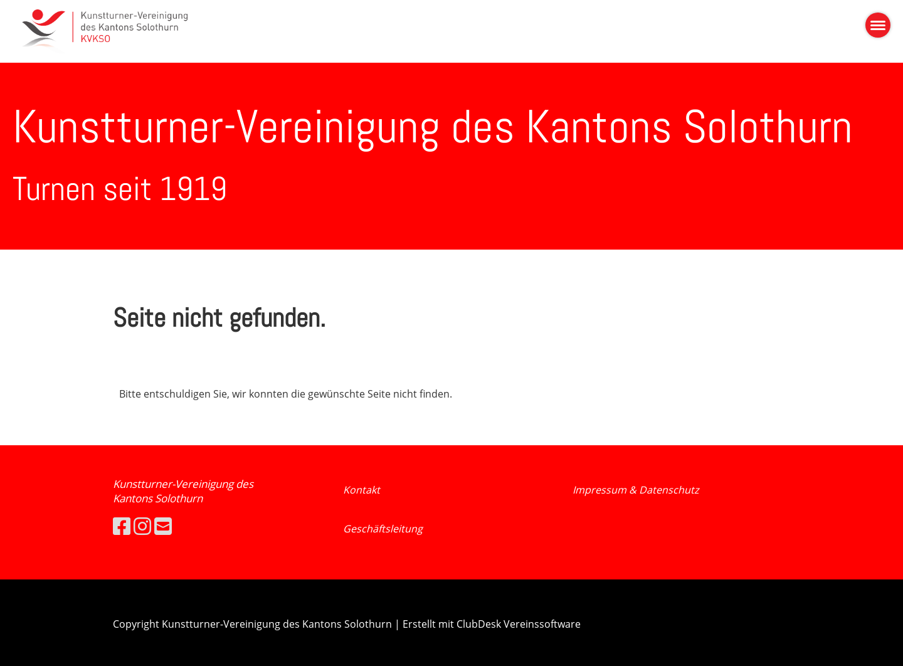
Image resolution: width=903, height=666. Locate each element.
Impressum (601, 490)
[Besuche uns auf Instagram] (142, 525)
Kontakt (361, 490)
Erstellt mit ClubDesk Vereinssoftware (492, 624)
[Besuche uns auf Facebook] (121, 525)
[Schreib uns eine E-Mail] (163, 525)
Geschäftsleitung (383, 529)
